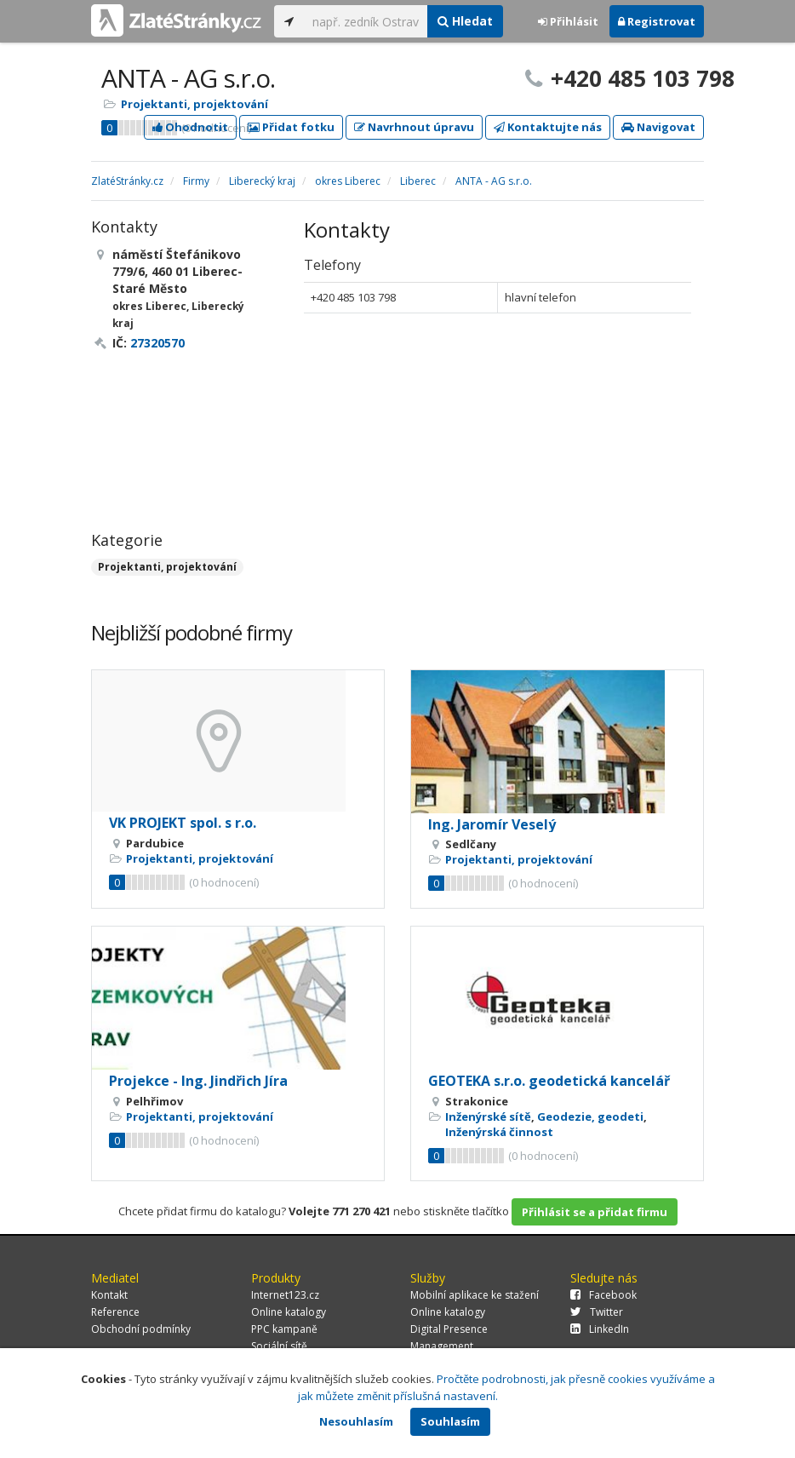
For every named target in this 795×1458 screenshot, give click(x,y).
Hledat (465, 21)
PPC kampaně (284, 1329)
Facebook (603, 1295)
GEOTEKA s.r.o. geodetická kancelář (549, 1080)
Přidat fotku (291, 127)
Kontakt (109, 1295)
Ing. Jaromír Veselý (492, 824)
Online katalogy (288, 1312)
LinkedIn (599, 1329)
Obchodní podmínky (141, 1329)
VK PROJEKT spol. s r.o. (182, 822)
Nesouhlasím (356, 1421)
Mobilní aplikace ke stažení (474, 1295)
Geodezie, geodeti (590, 1116)
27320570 (157, 343)
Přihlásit (568, 21)
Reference (115, 1312)
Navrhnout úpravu (414, 127)
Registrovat (656, 21)
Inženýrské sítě (488, 1116)
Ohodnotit (190, 127)
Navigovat (658, 127)
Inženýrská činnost (499, 1131)
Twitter (596, 1312)
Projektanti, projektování (194, 104)
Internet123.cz (285, 1295)
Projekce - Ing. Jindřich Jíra (198, 1080)
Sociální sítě (279, 1346)
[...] (365, 21)
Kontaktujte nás (548, 127)
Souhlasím (450, 1421)
